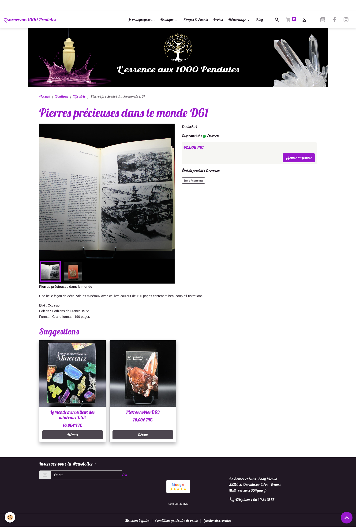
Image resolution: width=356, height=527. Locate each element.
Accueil (44, 96)
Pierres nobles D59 (143, 412)
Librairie (79, 96)
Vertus (218, 19)
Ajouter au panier (299, 157)
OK (124, 475)
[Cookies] (10, 517)
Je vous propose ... (141, 19)
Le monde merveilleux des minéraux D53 (72, 414)
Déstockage (237, 19)
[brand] (30, 19)
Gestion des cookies (217, 520)
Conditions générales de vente (176, 520)
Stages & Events (196, 19)
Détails (72, 434)
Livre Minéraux (193, 180)
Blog (259, 19)
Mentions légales (137, 520)
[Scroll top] (346, 517)
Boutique (167, 19)
